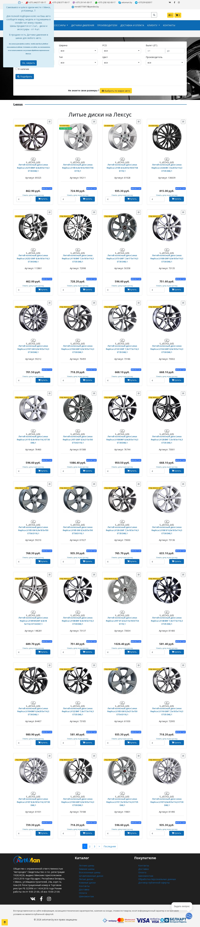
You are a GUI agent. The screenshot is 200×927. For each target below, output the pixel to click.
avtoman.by (125, 2)
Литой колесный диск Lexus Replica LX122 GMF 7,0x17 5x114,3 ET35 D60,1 (122, 348)
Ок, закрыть (28, 62)
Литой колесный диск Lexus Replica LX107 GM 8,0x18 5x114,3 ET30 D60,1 (33, 348)
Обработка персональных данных (156, 878)
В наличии (22, 68)
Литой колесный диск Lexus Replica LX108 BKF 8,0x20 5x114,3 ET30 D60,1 (122, 439)
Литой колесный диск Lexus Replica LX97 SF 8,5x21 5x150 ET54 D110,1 (122, 620)
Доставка (84, 888)
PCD (104, 45)
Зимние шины (86, 868)
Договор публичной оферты (153, 881)
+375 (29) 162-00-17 (105, 2)
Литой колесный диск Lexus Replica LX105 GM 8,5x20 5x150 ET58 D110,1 (78, 529)
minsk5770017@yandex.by (85, 6)
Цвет (105, 56)
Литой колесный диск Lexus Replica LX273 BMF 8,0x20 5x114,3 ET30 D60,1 (33, 167)
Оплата (83, 891)
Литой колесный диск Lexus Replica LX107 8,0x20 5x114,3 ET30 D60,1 (167, 801)
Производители (107, 25)
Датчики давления (82, 25)
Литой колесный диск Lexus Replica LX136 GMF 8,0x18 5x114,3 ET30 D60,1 (77, 801)
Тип (61, 56)
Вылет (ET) (151, 45)
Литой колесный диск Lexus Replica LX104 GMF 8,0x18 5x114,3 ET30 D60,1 (77, 348)
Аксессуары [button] (58, 25)
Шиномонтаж (86, 894)
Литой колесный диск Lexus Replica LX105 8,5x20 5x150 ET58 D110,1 (122, 167)
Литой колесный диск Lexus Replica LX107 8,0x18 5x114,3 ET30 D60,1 (33, 801)
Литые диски (85, 878)
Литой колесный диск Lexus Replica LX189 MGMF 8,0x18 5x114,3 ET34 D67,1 (33, 620)
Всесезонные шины (89, 871)
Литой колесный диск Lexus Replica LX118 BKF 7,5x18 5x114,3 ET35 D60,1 (77, 257)
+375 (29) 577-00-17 (59, 2)
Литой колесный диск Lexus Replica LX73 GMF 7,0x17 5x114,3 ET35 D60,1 (122, 257)
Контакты (169, 25)
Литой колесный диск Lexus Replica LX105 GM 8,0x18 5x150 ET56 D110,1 (33, 529)
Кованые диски (87, 881)
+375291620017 (143, 2)
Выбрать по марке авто (116, 90)
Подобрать (24, 76)
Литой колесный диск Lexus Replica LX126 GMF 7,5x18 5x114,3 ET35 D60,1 (122, 529)
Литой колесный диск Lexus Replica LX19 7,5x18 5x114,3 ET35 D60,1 (122, 801)
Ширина (63, 45)
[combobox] (78, 50)
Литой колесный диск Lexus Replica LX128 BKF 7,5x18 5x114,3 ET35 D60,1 (166, 439)
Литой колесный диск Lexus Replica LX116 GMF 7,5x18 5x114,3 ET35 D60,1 (166, 710)
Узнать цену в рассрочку (33, 195)
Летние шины (86, 865)
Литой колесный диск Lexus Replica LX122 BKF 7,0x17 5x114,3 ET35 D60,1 (77, 710)
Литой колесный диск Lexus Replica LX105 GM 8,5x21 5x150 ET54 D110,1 (122, 710)
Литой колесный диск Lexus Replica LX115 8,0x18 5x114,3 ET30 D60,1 (33, 439)
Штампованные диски (90, 874)
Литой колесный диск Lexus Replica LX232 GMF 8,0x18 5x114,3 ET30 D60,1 (33, 257)
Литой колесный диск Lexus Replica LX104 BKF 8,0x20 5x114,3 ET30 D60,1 (33, 710)
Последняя (109, 845)
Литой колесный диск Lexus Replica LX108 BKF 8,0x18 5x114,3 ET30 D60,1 (77, 620)
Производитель (154, 56)
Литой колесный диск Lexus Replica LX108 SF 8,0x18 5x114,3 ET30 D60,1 (166, 529)
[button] (189, 916)
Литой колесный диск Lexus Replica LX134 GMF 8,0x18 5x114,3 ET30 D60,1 (166, 348)
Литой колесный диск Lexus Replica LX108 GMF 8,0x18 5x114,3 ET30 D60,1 (166, 257)
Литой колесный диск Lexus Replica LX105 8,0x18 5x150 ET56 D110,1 (78, 167)
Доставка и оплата (132, 25)
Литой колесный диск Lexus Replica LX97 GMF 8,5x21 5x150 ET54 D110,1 (78, 439)
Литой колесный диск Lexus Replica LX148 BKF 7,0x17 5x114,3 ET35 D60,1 (166, 620)
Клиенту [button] (152, 25)
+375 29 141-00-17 (82, 2)
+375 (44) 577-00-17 (35, 2)
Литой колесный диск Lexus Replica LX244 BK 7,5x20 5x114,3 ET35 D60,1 (167, 167)
